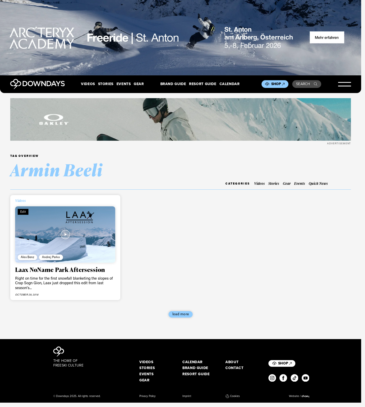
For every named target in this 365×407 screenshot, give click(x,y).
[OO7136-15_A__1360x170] (180, 119)
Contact (234, 368)
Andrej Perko (51, 257)
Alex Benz (27, 257)
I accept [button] (281, 398)
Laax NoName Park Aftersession (60, 269)
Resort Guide (202, 84)
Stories (105, 84)
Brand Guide (173, 84)
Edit (23, 211)
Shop (278, 84)
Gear (139, 84)
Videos (88, 84)
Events (124, 84)
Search (306, 84)
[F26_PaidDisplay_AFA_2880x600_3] (180, 37)
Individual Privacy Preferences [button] (324, 398)
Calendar (230, 84)
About (231, 362)
